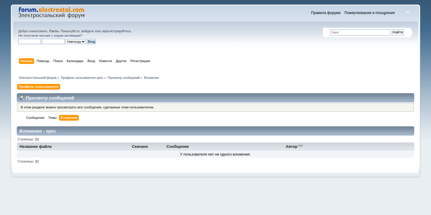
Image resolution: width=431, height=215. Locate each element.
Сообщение (177, 146)
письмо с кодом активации (60, 35)
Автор (294, 146)
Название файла (35, 146)
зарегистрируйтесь (116, 31)
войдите (87, 31)
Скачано (140, 146)
